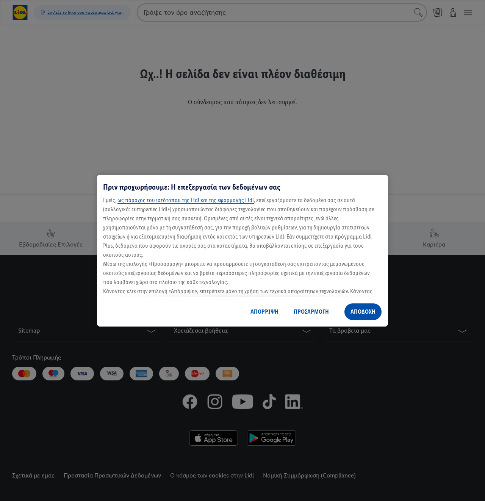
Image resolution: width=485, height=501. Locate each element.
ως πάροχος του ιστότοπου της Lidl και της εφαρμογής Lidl (185, 200)
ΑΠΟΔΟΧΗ (362, 311)
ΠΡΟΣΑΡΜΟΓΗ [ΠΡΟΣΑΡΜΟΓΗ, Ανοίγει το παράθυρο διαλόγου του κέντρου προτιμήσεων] (311, 311)
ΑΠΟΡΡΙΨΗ (264, 311)
